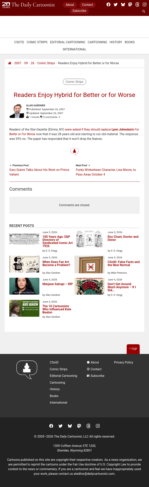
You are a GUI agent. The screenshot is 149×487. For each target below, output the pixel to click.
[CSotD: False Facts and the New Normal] (89, 265)
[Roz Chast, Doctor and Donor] (89, 239)
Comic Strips (37, 42)
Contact (87, 5)
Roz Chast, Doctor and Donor (123, 238)
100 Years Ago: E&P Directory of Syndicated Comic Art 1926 (57, 241)
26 (32, 63)
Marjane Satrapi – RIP (57, 284)
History (116, 42)
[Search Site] (144, 11)
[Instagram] (144, 4)
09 (26, 63)
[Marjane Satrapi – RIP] (24, 287)
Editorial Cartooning (67, 42)
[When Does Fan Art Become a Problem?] (24, 265)
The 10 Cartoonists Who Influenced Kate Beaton (56, 309)
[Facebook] (108, 4)
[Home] (9, 63)
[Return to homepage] (28, 385)
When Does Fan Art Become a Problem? (56, 263)
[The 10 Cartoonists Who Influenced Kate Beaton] (24, 309)
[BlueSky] (123, 4)
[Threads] (137, 4)
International (74, 49)
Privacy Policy (123, 362)
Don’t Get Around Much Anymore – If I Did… (122, 287)
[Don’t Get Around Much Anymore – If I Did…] (89, 287)
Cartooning (97, 42)
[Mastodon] (130, 4)
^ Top (133, 349)
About (70, 5)
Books (130, 42)
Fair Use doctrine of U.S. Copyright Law (99, 464)
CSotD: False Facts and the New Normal (124, 263)
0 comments (52, 117)
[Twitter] (115, 4)
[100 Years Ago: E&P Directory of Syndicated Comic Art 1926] (24, 239)
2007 (17, 63)
